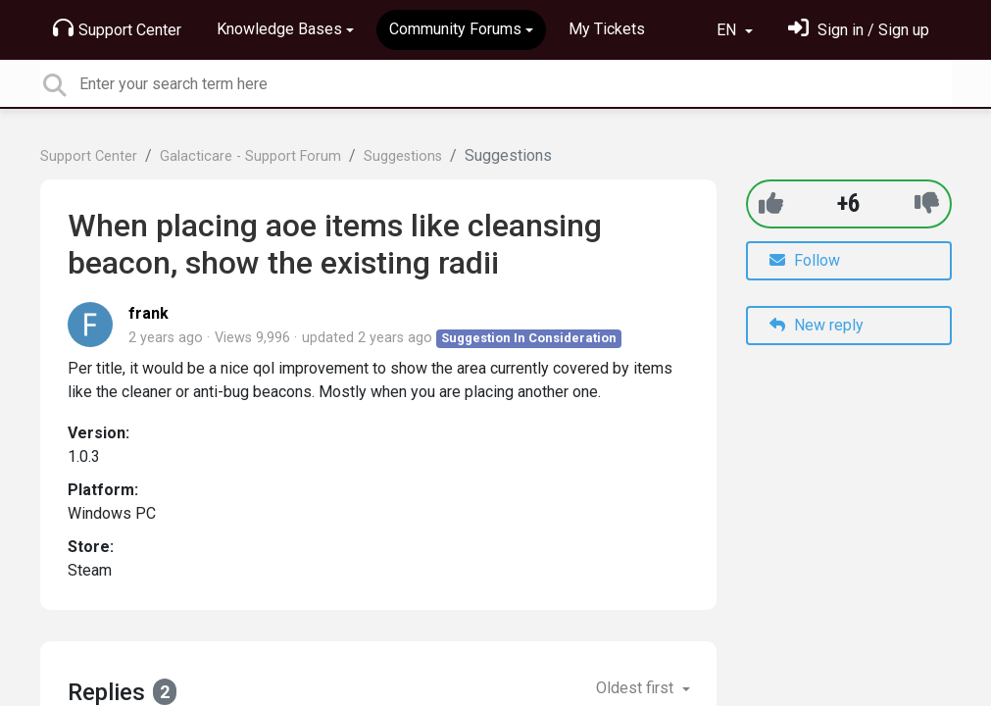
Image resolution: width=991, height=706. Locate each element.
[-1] (927, 203)
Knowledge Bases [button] (279, 29)
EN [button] (728, 30)
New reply (816, 325)
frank (148, 313)
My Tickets (607, 29)
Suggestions (403, 156)
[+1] (771, 203)
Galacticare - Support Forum (250, 156)
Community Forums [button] (455, 29)
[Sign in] (858, 30)
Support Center (117, 28)
